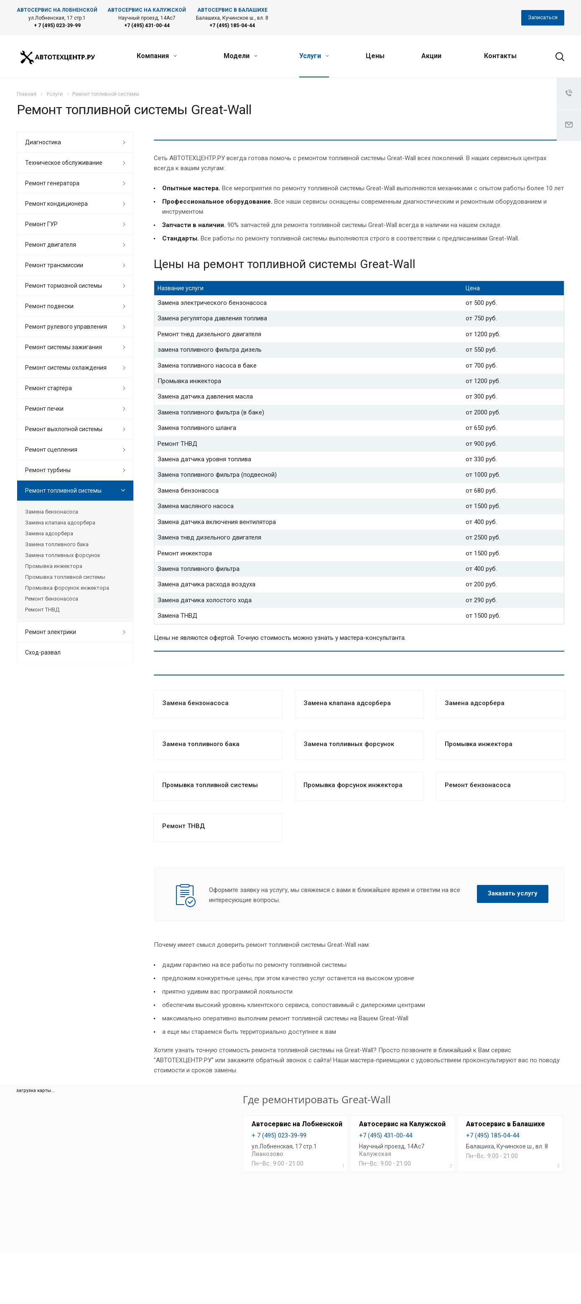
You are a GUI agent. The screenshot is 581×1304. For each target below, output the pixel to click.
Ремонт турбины (48, 470)
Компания (157, 56)
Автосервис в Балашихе (505, 1124)
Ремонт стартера (48, 388)
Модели (240, 56)
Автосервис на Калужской (402, 1124)
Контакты (500, 56)
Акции (431, 56)
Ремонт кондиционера (56, 203)
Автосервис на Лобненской (297, 1124)
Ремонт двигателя (50, 244)
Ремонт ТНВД (183, 826)
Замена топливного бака (201, 744)
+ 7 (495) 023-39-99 (57, 25)
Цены (375, 56)
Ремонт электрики (50, 632)
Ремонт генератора (52, 183)
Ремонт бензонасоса (478, 785)
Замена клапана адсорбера (347, 703)
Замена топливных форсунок (348, 744)
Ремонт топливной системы (63, 490)
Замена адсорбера (475, 703)
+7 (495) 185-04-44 (232, 25)
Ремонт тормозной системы (63, 285)
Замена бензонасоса (195, 703)
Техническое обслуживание (63, 162)
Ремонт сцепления (51, 449)
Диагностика (43, 142)
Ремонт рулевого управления (66, 326)
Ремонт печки (44, 408)
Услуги (314, 56)
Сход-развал (43, 652)
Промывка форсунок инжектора (353, 785)
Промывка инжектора (478, 744)
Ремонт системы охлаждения (66, 367)
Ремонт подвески (49, 306)
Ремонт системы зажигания (63, 347)
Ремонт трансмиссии (54, 265)
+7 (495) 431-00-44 (147, 25)
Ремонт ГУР (41, 224)
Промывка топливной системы (210, 785)
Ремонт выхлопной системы (63, 429)
